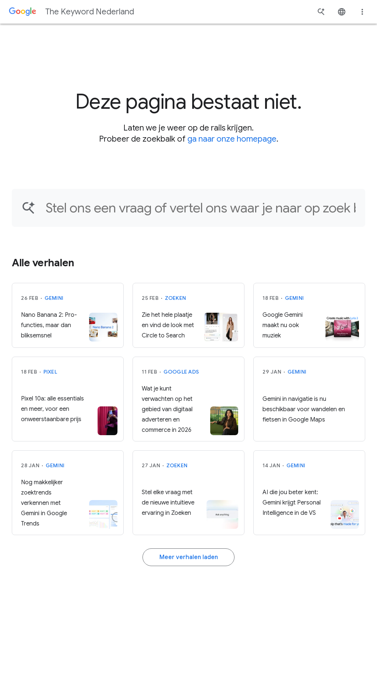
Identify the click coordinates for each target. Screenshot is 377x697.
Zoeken (175, 298)
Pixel (50, 371)
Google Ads (181, 371)
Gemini (54, 298)
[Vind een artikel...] (200, 208)
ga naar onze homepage (231, 139)
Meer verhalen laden (188, 557)
